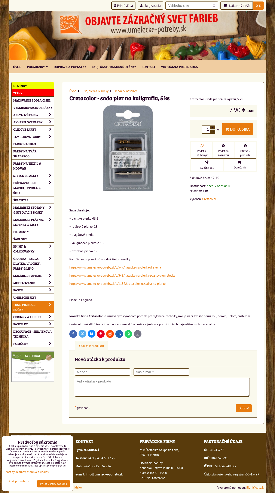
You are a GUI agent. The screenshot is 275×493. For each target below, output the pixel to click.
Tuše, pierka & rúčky (33, 307)
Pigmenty (21, 231)
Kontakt (148, 66)
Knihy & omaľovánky (33, 249)
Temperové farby (33, 136)
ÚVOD (17, 66)
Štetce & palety (33, 175)
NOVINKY (20, 85)
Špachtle (20, 200)
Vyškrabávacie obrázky (32, 107)
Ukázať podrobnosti (18, 481)
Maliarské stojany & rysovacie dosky (33, 210)
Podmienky (37, 66)
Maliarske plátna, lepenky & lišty (33, 222)
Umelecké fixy (24, 297)
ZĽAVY (17, 93)
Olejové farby (33, 129)
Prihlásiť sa (123, 5)
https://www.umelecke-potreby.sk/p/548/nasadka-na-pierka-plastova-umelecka (122, 275)
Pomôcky (33, 343)
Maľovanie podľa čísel (32, 100)
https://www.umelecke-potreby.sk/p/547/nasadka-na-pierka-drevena (115, 267)
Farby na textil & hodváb (27, 165)
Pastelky (33, 324)
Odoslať (244, 408)
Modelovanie (33, 282)
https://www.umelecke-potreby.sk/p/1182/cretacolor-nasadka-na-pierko (117, 283)
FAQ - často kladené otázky (114, 66)
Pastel (33, 290)
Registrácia (150, 5)
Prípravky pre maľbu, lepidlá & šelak (33, 187)
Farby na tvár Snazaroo (24, 153)
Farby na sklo (24, 144)
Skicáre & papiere (33, 275)
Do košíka (237, 129)
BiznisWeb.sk (255, 487)
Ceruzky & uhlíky (33, 316)
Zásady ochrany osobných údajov (27, 472)
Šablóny (20, 239)
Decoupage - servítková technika (32, 333)
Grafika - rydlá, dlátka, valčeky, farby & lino (33, 263)
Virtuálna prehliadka (179, 66)
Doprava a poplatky (70, 66)
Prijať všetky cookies (53, 484)
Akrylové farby (33, 114)
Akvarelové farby (33, 121)
